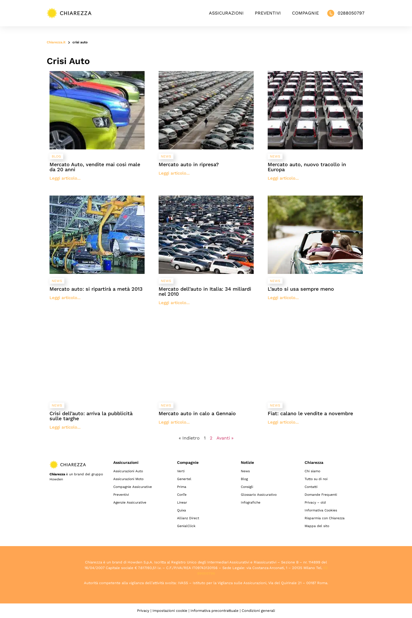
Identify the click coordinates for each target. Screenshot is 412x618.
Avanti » (225, 438)
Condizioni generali (258, 610)
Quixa (181, 510)
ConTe (182, 495)
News (245, 471)
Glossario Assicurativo (259, 495)
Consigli (247, 487)
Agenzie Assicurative (129, 502)
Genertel (184, 479)
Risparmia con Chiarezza (325, 518)
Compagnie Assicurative (132, 487)
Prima (181, 487)
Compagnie (305, 13)
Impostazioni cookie (169, 610)
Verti (181, 471)
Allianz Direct (188, 518)
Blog (244, 479)
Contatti (311, 487)
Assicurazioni (226, 13)
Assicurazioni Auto (128, 471)
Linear (182, 502)
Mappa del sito (317, 526)
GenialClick (186, 526)
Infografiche (250, 502)
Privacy (143, 610)
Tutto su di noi (316, 479)
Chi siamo (312, 471)
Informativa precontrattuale (214, 610)
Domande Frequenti (321, 495)
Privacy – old (315, 502)
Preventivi (268, 13)
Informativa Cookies (321, 510)
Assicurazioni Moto (128, 479)
